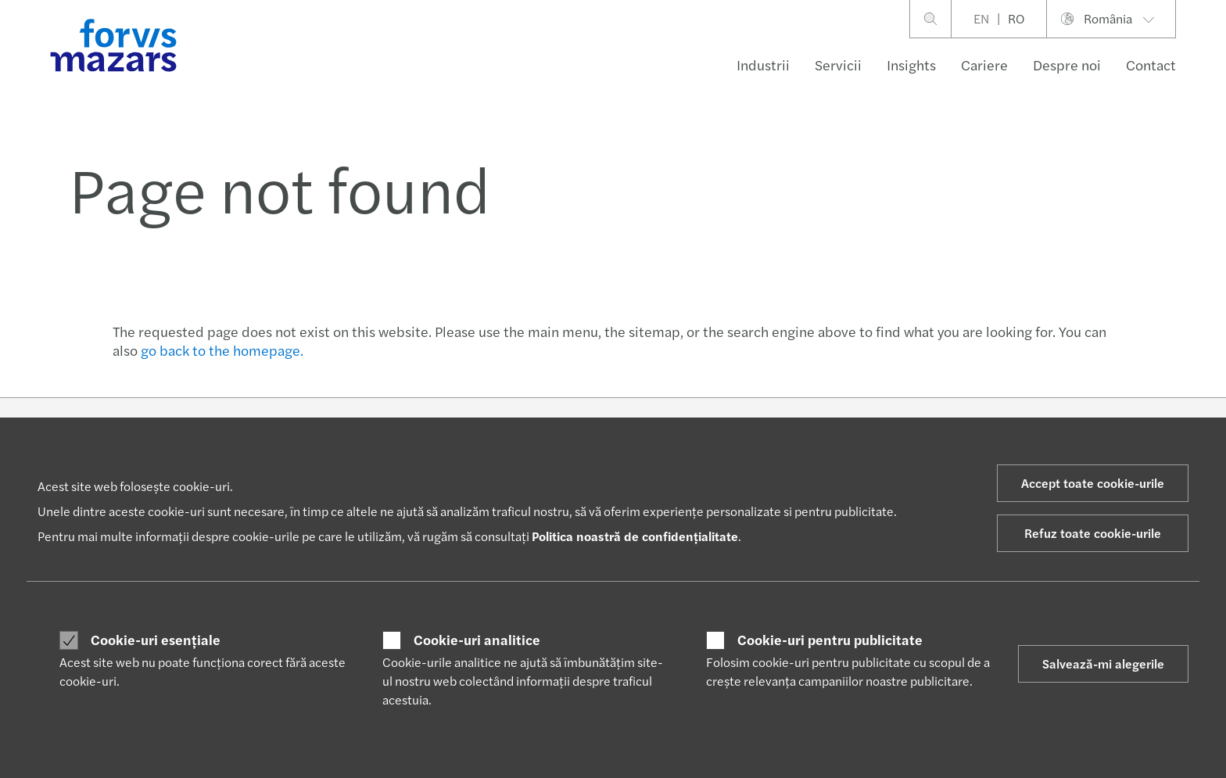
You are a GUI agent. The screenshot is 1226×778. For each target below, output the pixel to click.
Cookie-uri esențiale (155, 640)
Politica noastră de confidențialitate (635, 536)
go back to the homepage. (222, 350)
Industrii (763, 64)
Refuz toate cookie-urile (1092, 533)
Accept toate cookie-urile (1092, 483)
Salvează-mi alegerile (1103, 663)
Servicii (838, 64)
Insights (911, 64)
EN (981, 18)
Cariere (984, 64)
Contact (1151, 64)
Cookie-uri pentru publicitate (830, 640)
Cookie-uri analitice (477, 640)
